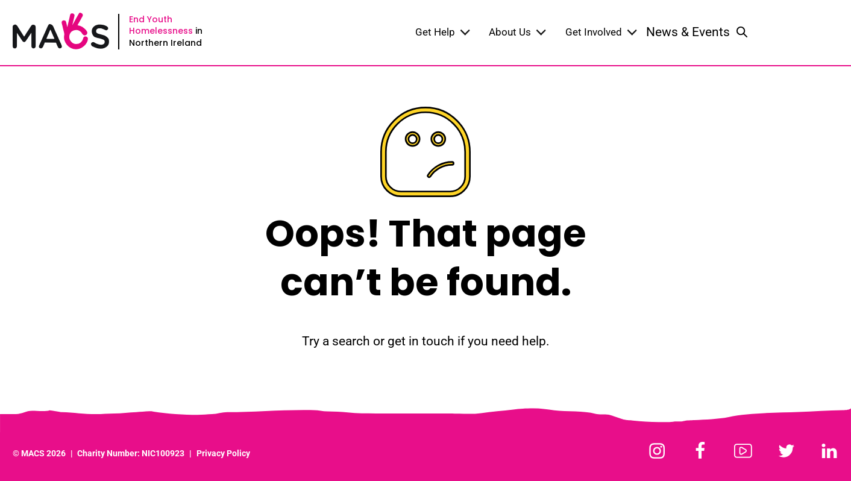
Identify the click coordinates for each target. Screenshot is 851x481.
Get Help (442, 32)
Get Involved (601, 32)
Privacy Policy (223, 453)
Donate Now (801, 32)
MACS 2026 (43, 453)
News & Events (688, 32)
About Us (517, 32)
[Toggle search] (742, 32)
